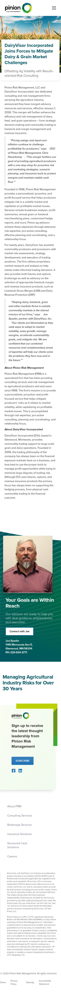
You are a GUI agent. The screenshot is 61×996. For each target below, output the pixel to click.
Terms (3, 982)
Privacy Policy (14, 982)
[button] (53, 8)
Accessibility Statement (45, 982)
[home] (17, 8)
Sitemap (30, 982)
